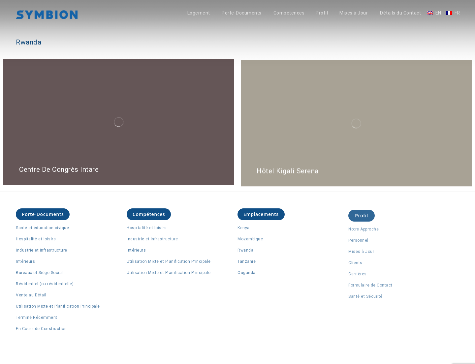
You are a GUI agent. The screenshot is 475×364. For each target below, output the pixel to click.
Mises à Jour (353, 13)
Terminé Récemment (36, 317)
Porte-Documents (242, 13)
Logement (198, 13)
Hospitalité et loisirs (36, 239)
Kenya (244, 228)
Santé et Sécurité (365, 298)
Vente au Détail (31, 295)
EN (438, 13)
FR (457, 13)
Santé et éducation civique (42, 228)
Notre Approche (363, 231)
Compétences (289, 13)
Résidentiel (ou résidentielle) (45, 284)
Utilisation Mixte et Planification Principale (58, 306)
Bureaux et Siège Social (39, 272)
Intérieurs (25, 261)
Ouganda (247, 273)
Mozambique (250, 239)
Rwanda (245, 250)
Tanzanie (247, 261)
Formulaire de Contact (370, 287)
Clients (355, 264)
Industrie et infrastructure (41, 250)
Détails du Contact (400, 13)
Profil (322, 13)
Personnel (358, 242)
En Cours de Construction (41, 328)
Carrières (357, 276)
